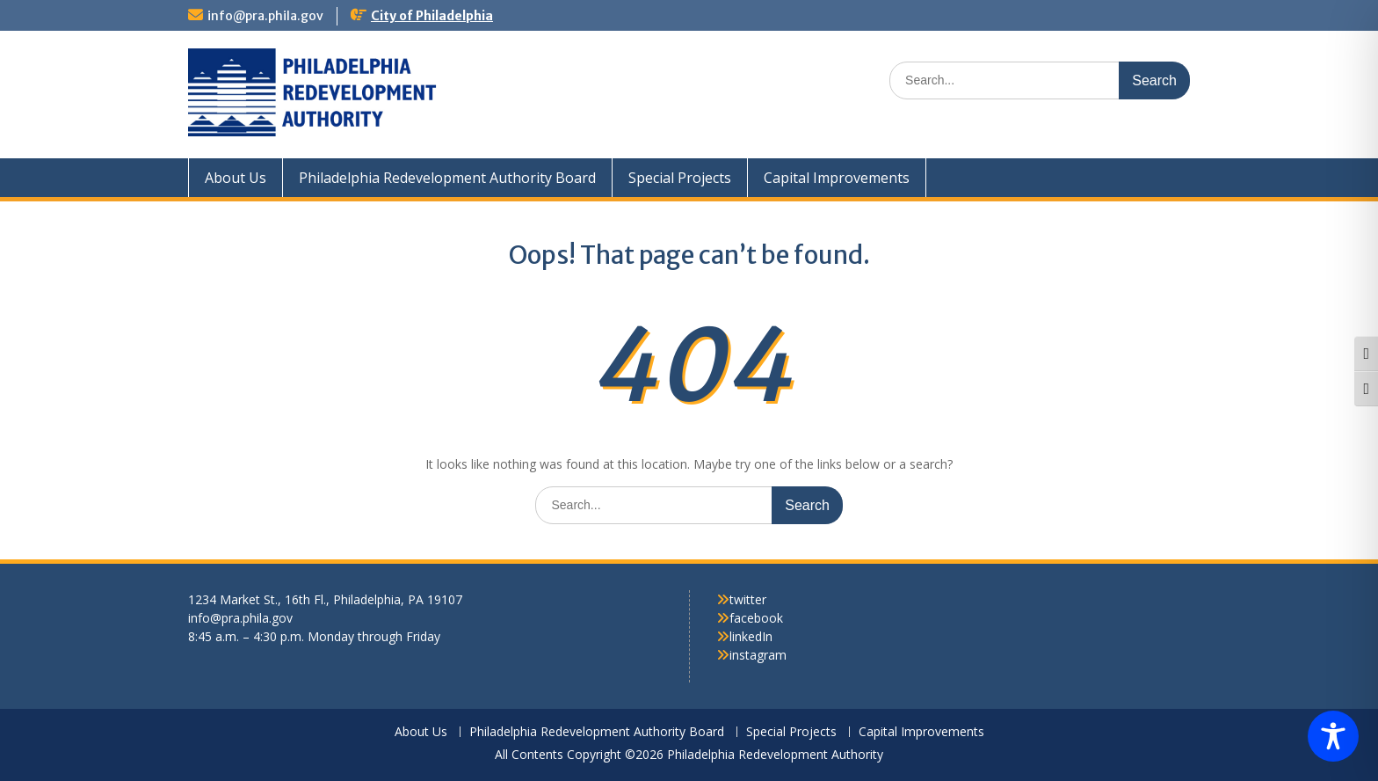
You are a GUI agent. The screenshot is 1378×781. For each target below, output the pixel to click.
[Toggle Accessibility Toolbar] (1333, 736)
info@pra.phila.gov (265, 16)
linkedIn (750, 636)
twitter (747, 599)
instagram (758, 654)
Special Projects (679, 177)
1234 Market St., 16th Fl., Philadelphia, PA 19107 (325, 599)
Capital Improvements (837, 177)
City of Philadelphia (432, 16)
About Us (235, 177)
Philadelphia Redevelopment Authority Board (447, 177)
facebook (756, 617)
